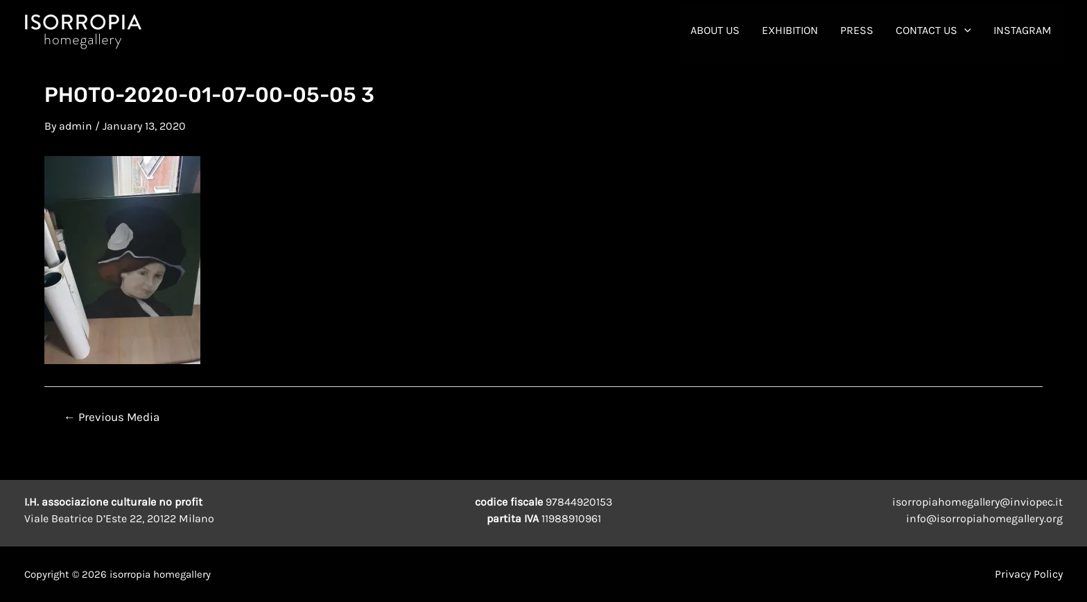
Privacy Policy (1029, 573)
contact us (933, 30)
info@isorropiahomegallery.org (984, 518)
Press (856, 30)
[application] (964, 30)
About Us (715, 30)
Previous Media (111, 417)
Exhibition (790, 30)
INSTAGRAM (1022, 30)
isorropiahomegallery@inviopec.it (977, 501)
